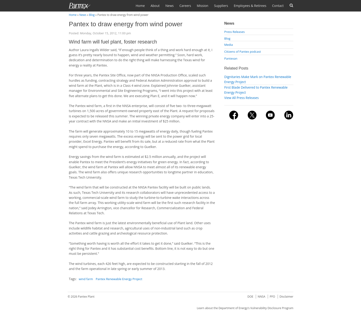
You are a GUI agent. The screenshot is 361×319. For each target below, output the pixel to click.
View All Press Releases (241, 98)
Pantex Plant (86, 297)
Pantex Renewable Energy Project (119, 279)
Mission (202, 5)
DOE (250, 297)
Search (291, 5)
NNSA (261, 297)
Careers (185, 5)
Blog (92, 15)
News (169, 5)
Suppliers (221, 5)
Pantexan (230, 58)
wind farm (86, 279)
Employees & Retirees (250, 5)
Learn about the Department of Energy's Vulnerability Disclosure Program (245, 308)
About (155, 5)
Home (140, 5)
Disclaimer (286, 297)
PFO (272, 297)
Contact (278, 5)
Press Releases (234, 32)
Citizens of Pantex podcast (242, 51)
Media (228, 45)
